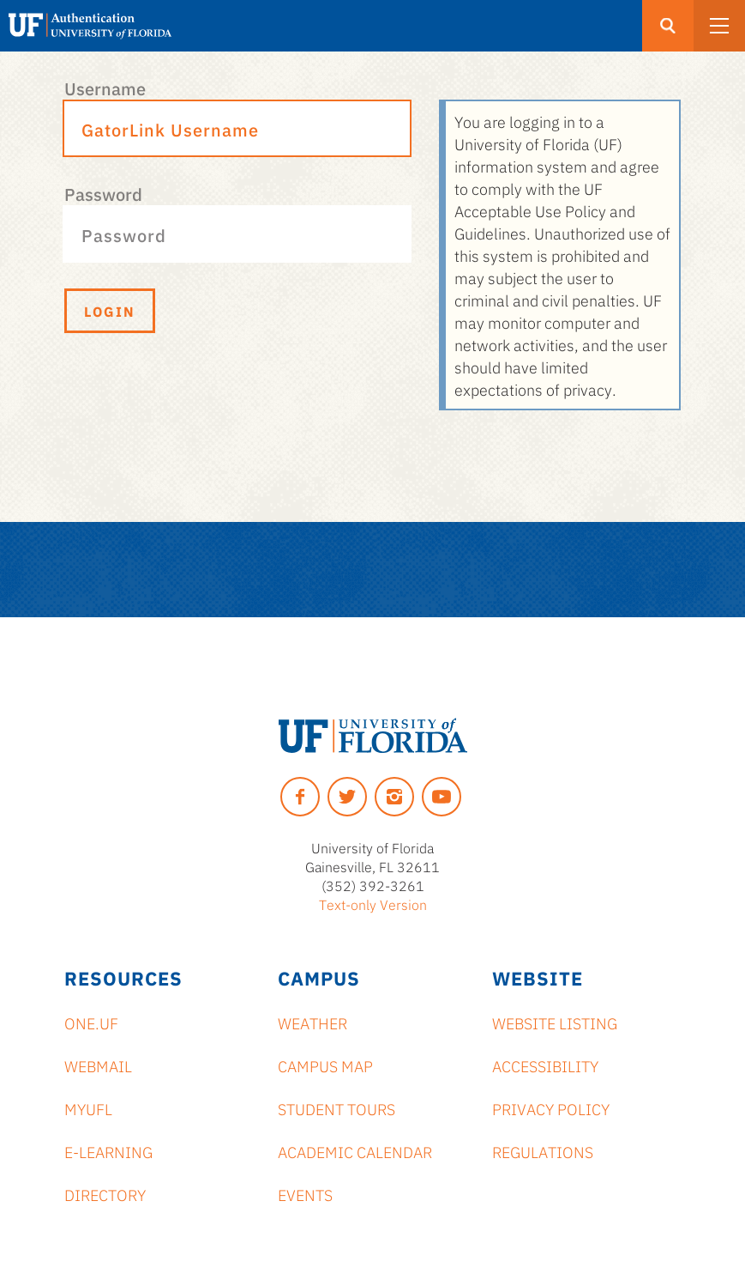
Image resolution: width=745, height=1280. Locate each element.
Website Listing (554, 1022)
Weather (312, 1022)
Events (305, 1194)
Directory (105, 1194)
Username (105, 88)
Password (103, 193)
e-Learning (108, 1151)
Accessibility (545, 1065)
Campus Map (325, 1065)
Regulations (542, 1151)
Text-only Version (373, 904)
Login (109, 310)
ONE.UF (91, 1022)
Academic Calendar (355, 1151)
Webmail (98, 1065)
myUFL (88, 1108)
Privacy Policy (551, 1108)
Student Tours (336, 1108)
